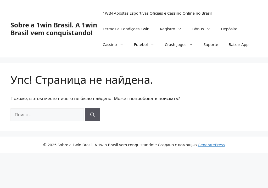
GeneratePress (211, 144)
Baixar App (238, 44)
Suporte (211, 44)
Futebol (147, 44)
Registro (173, 29)
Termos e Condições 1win (126, 28)
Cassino (116, 44)
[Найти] (92, 114)
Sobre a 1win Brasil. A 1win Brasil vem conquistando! (53, 28)
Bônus (204, 29)
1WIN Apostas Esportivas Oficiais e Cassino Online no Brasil (157, 13)
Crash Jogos (181, 44)
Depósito (229, 28)
